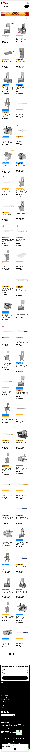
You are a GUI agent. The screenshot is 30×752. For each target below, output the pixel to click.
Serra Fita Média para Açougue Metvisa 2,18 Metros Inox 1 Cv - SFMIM (8, 617)
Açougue (4, 18)
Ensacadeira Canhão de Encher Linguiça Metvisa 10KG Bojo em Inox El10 (7, 63)
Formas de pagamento (4, 695)
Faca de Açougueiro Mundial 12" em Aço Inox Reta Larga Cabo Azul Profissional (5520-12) (7, 494)
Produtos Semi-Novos (4, 691)
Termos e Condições (4, 687)
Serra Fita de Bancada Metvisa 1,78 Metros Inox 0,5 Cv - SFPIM (7, 592)
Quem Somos (3, 684)
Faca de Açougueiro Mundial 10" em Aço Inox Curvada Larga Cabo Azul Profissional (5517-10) (22, 341)
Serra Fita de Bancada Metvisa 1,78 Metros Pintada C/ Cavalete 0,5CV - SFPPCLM (7, 115)
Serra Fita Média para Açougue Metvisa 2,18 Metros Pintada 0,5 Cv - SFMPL (8, 568)
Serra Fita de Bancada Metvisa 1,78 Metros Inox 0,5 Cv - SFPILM (22, 393)
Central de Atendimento (5, 699)
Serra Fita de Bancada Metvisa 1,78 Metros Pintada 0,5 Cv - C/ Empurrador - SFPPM (22, 543)
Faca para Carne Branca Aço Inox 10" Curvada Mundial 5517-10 (7, 341)
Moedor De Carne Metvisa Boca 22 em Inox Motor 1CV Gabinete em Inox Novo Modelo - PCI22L (7, 316)
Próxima (18, 653)
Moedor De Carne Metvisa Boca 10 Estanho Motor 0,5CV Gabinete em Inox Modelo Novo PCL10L (7, 141)
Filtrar (27, 18)
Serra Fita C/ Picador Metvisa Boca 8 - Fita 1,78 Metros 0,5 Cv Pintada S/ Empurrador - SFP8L (7, 88)
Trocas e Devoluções (4, 693)
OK (14, 749)
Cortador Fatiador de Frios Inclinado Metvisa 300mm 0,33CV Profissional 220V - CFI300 (21, 444)
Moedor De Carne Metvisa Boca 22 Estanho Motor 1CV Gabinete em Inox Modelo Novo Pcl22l (22, 167)
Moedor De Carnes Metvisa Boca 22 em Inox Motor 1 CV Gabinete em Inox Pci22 (7, 542)
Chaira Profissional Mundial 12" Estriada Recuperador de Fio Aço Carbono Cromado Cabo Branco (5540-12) (7, 289)
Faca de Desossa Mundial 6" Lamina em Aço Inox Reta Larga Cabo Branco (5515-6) (22, 113)
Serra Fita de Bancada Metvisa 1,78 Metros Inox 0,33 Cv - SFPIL (22, 314)
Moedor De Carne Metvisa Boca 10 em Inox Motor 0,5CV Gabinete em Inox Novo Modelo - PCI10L (22, 617)
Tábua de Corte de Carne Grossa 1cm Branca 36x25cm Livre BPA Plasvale (21, 265)
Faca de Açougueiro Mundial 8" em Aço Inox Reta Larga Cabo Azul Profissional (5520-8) (22, 642)
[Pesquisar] (26, 6)
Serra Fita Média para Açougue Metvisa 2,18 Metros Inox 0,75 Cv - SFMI (8, 469)
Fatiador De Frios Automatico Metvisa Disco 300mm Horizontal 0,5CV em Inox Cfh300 (22, 38)
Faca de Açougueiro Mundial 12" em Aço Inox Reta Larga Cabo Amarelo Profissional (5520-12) (7, 391)
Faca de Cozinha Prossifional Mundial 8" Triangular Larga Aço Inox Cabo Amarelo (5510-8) (22, 494)
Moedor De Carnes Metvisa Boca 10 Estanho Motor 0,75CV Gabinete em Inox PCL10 (7, 643)
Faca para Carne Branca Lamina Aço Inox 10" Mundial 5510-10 (7, 216)
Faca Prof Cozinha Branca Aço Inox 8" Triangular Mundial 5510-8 (8, 240)
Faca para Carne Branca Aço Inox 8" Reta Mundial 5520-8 (21, 240)
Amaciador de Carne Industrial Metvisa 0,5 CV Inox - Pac (8, 167)
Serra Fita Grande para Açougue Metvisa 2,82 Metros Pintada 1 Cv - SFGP (7, 364)
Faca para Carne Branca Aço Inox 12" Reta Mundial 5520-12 (7, 191)
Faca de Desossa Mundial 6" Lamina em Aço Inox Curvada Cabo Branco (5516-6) (21, 140)
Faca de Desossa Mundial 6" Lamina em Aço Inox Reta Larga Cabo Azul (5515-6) (22, 518)
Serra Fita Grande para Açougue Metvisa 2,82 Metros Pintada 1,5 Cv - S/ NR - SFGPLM (21, 191)
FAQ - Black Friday (4, 701)
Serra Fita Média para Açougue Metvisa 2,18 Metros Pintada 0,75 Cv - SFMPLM (8, 419)
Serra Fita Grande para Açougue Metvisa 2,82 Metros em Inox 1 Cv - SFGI (21, 215)
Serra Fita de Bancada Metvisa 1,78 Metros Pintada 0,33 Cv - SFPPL (7, 38)
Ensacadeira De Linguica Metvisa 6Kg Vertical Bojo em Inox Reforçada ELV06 (21, 63)
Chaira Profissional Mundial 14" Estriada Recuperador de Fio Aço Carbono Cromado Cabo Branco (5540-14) (7, 518)
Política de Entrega (4, 697)
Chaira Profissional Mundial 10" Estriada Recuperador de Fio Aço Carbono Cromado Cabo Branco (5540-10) (21, 418)
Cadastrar (15, 677)
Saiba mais (8, 746)
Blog (1, 703)
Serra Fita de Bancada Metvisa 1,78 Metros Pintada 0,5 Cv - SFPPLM (22, 88)
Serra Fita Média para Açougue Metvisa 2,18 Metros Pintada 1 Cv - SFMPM (8, 265)
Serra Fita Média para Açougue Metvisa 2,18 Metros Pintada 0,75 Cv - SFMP (22, 366)
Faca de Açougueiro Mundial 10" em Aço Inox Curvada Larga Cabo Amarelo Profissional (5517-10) (7, 444)
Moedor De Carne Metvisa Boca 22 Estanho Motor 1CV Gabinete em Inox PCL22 (21, 468)
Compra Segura (3, 685)
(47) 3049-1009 (4, 707)
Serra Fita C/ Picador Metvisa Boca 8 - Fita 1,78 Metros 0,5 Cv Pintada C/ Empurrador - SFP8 (22, 592)
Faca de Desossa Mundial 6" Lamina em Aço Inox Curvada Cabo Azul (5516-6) (21, 568)
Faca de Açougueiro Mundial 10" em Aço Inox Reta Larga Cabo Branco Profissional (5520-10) (21, 291)
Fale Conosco (8, 715)
